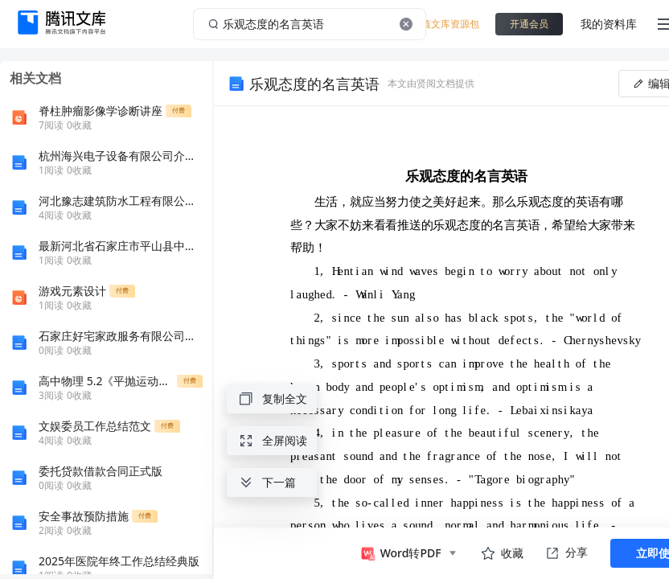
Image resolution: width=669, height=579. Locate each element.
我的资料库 (609, 23)
